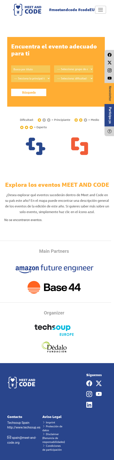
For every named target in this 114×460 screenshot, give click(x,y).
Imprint (48, 422)
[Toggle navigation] (100, 10)
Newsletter (110, 93)
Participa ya (110, 115)
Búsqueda (29, 92)
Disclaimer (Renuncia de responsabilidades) (53, 437)
